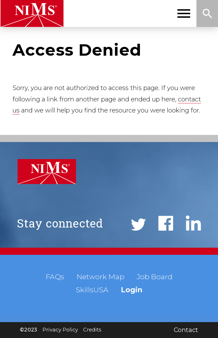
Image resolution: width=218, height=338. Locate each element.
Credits (92, 330)
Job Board (155, 276)
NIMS (32, 13)
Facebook (165, 223)
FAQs (55, 276)
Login (131, 289)
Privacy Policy (60, 330)
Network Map (100, 276)
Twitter (138, 224)
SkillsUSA (92, 289)
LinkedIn (193, 223)
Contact (186, 330)
